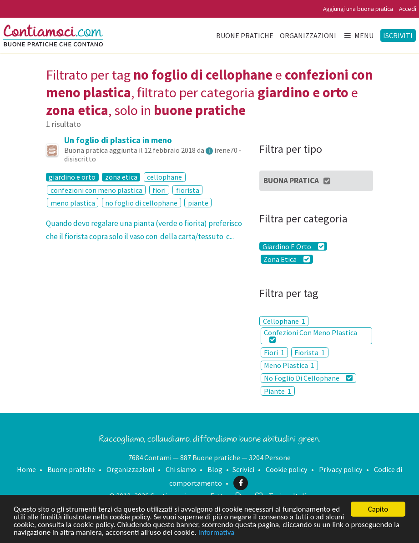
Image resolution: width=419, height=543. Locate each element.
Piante (277, 391)
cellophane (164, 176)
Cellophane (284, 321)
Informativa (216, 533)
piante (198, 202)
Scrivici (243, 469)
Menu (358, 35)
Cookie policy (287, 469)
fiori (159, 190)
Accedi (407, 9)
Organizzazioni (308, 35)
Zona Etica (286, 259)
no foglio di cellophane (141, 202)
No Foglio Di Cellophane (308, 377)
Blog (214, 469)
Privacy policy (341, 469)
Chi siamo (181, 469)
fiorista (187, 190)
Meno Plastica (289, 365)
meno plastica (72, 202)
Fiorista (309, 352)
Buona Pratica (297, 181)
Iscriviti (398, 35)
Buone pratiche (244, 35)
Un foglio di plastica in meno (118, 140)
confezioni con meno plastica (96, 190)
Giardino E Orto (293, 246)
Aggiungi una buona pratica (358, 9)
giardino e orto (72, 177)
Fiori (274, 352)
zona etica (121, 177)
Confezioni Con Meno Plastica (310, 335)
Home (26, 469)
